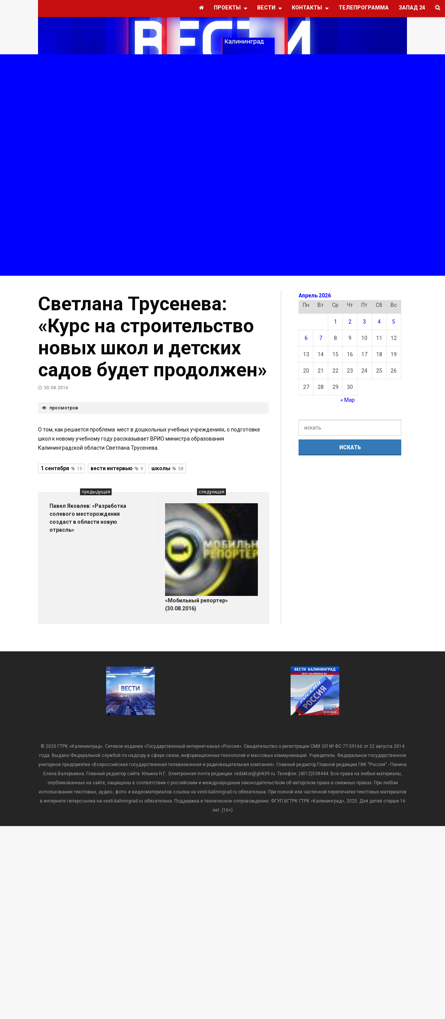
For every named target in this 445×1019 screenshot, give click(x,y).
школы (167, 468)
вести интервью (117, 468)
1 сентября (61, 468)
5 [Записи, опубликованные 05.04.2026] (393, 322)
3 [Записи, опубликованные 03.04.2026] (364, 322)
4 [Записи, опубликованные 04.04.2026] (379, 322)
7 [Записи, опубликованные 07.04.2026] (320, 338)
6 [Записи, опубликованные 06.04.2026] (306, 338)
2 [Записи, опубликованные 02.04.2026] (349, 322)
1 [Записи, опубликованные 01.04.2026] (335, 322)
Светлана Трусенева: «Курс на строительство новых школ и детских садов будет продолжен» (152, 337)
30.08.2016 (56, 387)
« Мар (347, 400)
